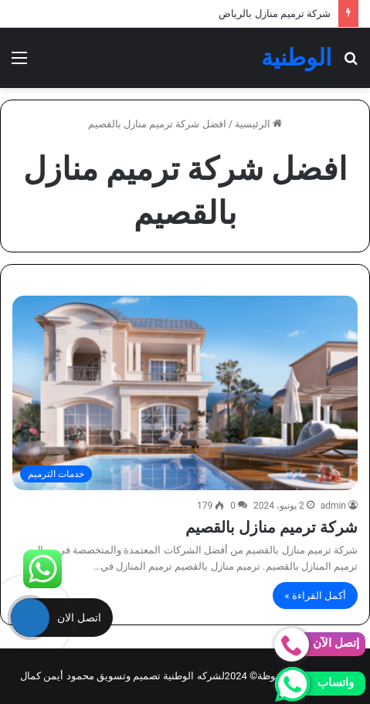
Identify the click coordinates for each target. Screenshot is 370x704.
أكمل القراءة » (315, 595)
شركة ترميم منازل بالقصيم (271, 527)
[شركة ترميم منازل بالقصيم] (185, 393)
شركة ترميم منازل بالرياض (275, 13)
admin (333, 505)
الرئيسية (258, 124)
